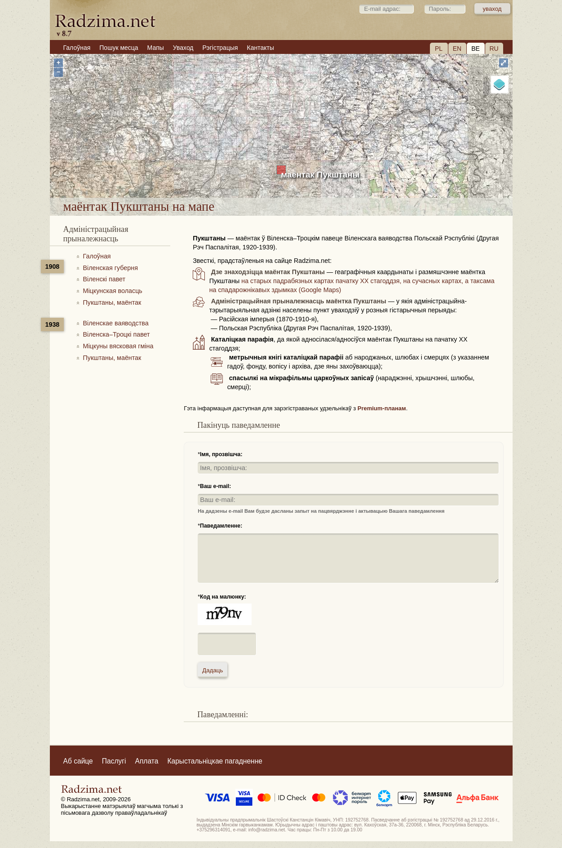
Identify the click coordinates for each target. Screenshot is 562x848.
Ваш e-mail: (215, 486)
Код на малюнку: (223, 597)
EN (457, 48)
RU (493, 48)
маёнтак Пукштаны (320, 174)
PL (439, 48)
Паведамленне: (221, 526)
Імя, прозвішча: (221, 454)
